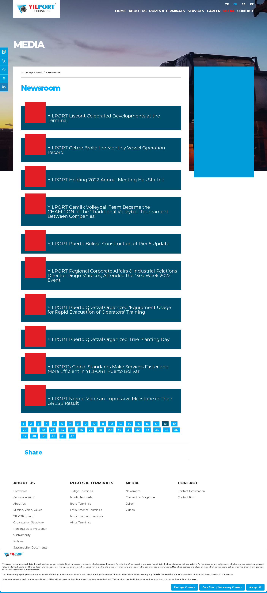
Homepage (27, 72)
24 (62, 430)
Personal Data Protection (30, 528)
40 (53, 436)
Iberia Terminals (80, 503)
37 (24, 436)
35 (166, 430)
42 (72, 436)
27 (90, 430)
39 (43, 436)
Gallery (130, 503)
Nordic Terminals (81, 497)
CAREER (213, 11)
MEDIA (228, 11)
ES (244, 4)
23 (52, 430)
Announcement (23, 497)
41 (62, 436)
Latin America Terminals (86, 510)
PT (252, 4)
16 (147, 424)
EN (235, 4)
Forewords (20, 491)
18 (165, 424)
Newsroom (133, 491)
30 (119, 430)
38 (34, 436)
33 (147, 430)
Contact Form (187, 497)
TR (227, 4)
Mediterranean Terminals (86, 516)
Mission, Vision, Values (27, 510)
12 (111, 424)
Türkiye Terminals (81, 491)
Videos (130, 510)
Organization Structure (28, 522)
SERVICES (196, 11)
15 (138, 424)
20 (24, 430)
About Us (19, 503)
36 (176, 430)
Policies (18, 541)
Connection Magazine (140, 497)
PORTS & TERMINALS (167, 11)
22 (43, 430)
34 (157, 430)
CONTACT (245, 11)
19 (174, 424)
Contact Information (191, 491)
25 (71, 430)
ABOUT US (137, 11)
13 (120, 424)
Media (39, 72)
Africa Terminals (80, 522)
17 (156, 424)
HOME (120, 11)
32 (138, 430)
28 (100, 430)
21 (33, 430)
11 (103, 424)
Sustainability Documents (30, 547)
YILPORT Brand (23, 516)
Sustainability (22, 535)
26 (81, 430)
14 (129, 424)
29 (110, 430)
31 (128, 430)
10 (94, 424)
